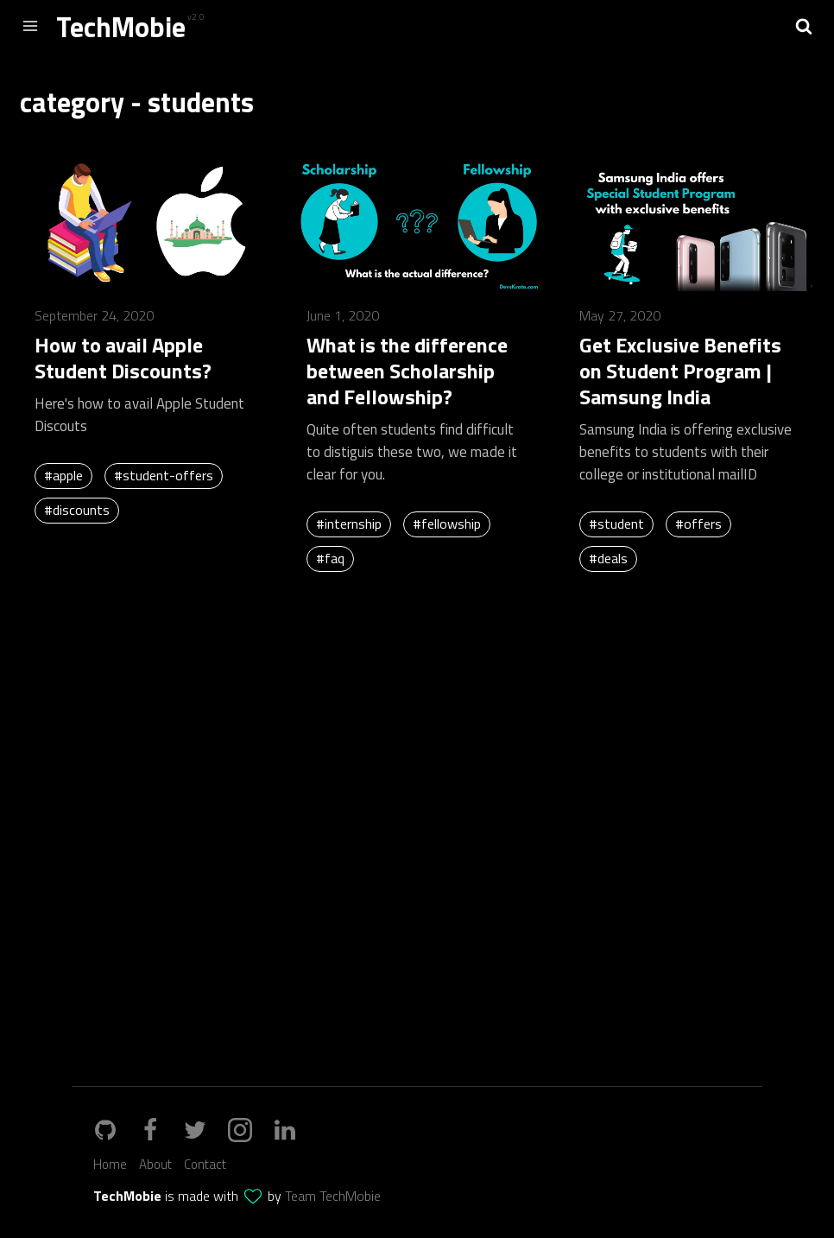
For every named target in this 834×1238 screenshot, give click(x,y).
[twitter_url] (203, 1130)
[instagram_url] (248, 1130)
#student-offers (163, 475)
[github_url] (159, 1130)
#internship (349, 523)
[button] (804, 26)
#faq (330, 558)
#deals (608, 558)
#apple (63, 475)
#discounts (77, 509)
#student (616, 523)
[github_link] (114, 1130)
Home (110, 1164)
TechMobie (121, 27)
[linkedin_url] (293, 1130)
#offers (698, 523)
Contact (205, 1164)
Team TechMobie (333, 1195)
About (155, 1164)
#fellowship (447, 523)
